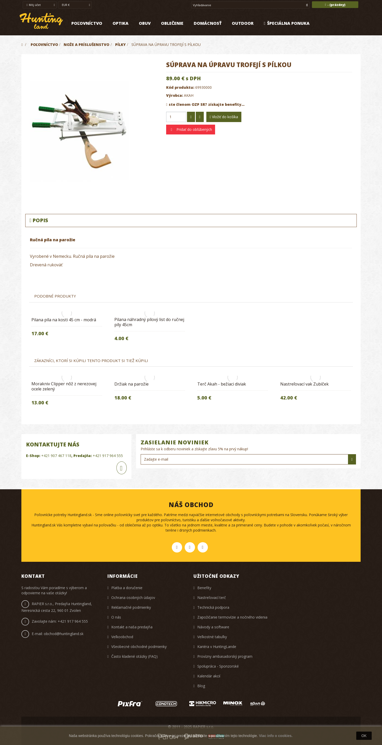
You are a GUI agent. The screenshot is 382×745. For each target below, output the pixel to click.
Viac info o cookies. (275, 736)
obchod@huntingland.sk (63, 633)
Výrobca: (174, 95)
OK (364, 736)
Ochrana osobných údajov (133, 597)
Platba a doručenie (126, 587)
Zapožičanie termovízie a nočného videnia (232, 617)
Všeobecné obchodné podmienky (139, 646)
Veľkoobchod (122, 636)
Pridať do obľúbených (193, 129)
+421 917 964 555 (108, 455)
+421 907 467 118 (56, 455)
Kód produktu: (180, 87)
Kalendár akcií (208, 676)
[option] (66, 328)
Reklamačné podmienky (131, 607)
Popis (38, 220)
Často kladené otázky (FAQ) (134, 656)
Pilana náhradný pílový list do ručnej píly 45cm (149, 322)
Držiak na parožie (131, 384)
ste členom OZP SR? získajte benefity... (205, 104)
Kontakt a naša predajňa (131, 626)
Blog (201, 685)
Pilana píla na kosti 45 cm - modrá (63, 319)
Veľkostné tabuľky (212, 636)
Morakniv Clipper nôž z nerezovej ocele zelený (63, 386)
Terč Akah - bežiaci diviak (221, 384)
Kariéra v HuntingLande (216, 646)
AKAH (188, 95)
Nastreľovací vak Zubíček (304, 384)
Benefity (204, 587)
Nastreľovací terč (211, 597)
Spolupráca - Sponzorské (218, 666)
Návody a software (213, 626)
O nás (116, 617)
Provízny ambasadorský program (224, 656)
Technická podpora (213, 607)
